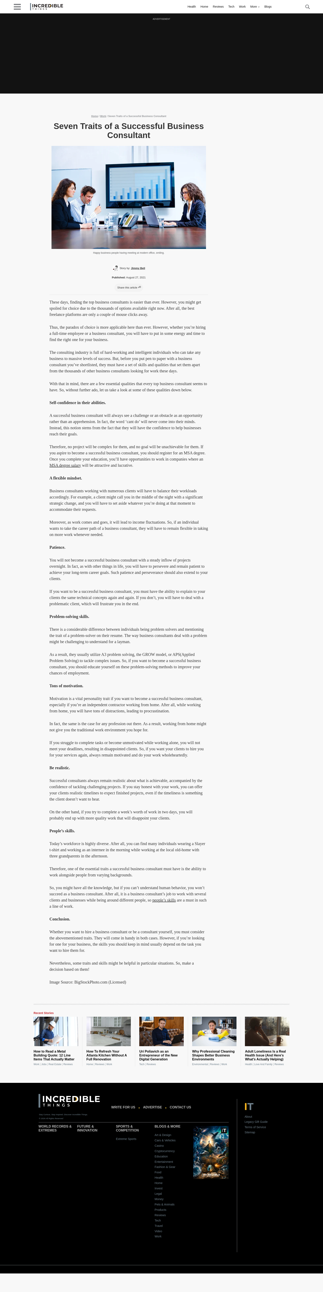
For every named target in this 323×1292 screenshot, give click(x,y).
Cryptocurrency (165, 1151)
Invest (159, 1188)
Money (159, 1199)
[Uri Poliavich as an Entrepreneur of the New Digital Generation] (161, 1031)
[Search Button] (305, 7)
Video (158, 1231)
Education (161, 1156)
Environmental (200, 1064)
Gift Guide (261, 1121)
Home (204, 6)
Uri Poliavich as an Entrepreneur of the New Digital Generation (158, 1055)
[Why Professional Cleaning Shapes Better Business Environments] (214, 1031)
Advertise (152, 1107)
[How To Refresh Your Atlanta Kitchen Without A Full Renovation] (109, 1031)
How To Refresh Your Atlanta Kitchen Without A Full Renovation (107, 1055)
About (248, 1116)
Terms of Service (255, 1127)
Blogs (268, 6)
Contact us (180, 1107)
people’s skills (164, 900)
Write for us (123, 1107)
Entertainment (164, 1161)
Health (192, 6)
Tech (231, 6)
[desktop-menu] (17, 6)
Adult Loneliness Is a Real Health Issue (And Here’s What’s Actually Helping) (265, 1055)
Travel (159, 1226)
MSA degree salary (65, 465)
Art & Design (163, 1135)
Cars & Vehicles (165, 1140)
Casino (159, 1145)
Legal (158, 1193)
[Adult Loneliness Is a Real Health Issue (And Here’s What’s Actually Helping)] (267, 1031)
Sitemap (250, 1132)
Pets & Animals (165, 1204)
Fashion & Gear (165, 1167)
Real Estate (55, 1064)
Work (242, 6)
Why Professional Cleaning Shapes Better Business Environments (213, 1055)
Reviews (218, 6)
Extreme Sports (126, 1139)
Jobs (44, 1064)
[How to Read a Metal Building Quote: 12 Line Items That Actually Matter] (56, 1031)
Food (158, 1172)
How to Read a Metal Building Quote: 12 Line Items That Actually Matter (54, 1055)
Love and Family (263, 1064)
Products (160, 1209)
